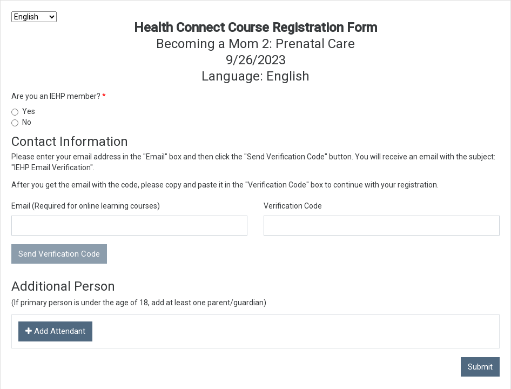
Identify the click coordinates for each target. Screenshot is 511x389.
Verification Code (293, 206)
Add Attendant (55, 331)
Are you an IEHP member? (56, 96)
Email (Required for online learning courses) (85, 206)
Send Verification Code (59, 254)
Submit (480, 367)
